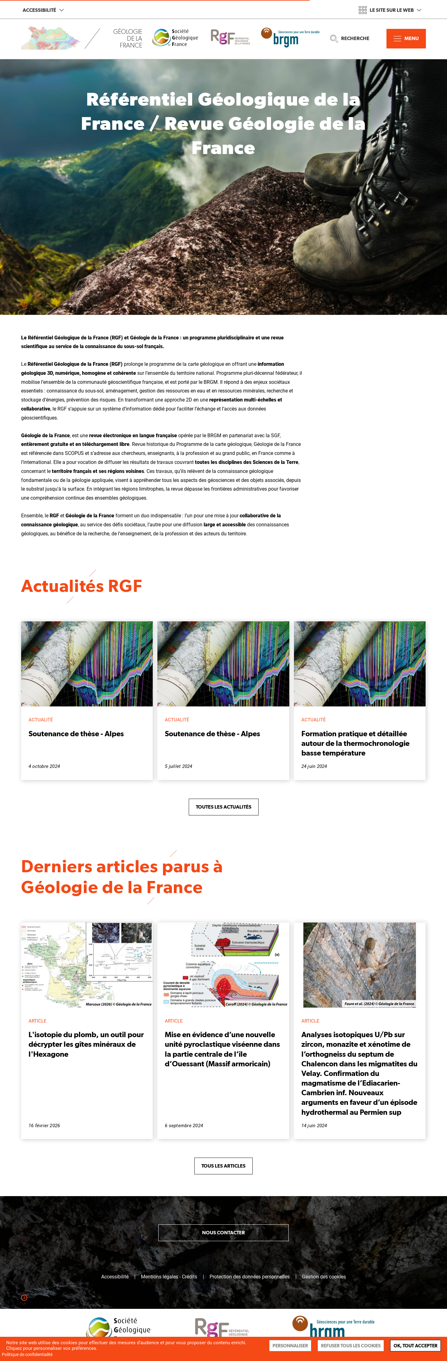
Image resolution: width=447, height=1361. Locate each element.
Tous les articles (223, 1166)
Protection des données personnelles (250, 1276)
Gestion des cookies (324, 1276)
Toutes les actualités (223, 807)
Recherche (349, 39)
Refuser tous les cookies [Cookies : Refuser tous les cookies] (351, 1345)
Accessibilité (43, 10)
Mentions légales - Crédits (169, 1276)
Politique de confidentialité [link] (27, 1354)
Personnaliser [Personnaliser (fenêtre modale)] (290, 1345)
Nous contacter (223, 1233)
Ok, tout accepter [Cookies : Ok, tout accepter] (415, 1345)
